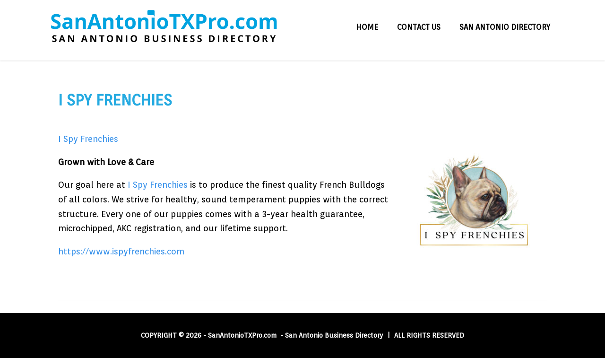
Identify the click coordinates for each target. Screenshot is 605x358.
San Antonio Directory (504, 27)
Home (367, 27)
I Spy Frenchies (88, 139)
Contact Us (419, 27)
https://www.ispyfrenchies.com (121, 251)
